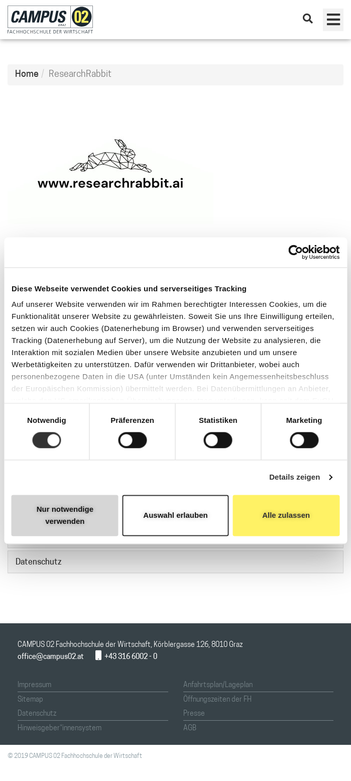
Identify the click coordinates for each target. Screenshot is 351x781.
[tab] (175, 562)
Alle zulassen (286, 515)
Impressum (34, 685)
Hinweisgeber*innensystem (59, 728)
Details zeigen (294, 477)
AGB (189, 728)
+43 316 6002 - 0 (126, 657)
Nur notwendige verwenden (65, 515)
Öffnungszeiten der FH (217, 700)
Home (27, 74)
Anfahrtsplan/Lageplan (218, 685)
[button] (333, 20)
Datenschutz (37, 714)
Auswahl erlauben (175, 515)
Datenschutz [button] (39, 563)
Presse (194, 714)
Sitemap (30, 700)
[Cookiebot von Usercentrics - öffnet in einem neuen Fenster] (295, 252)
